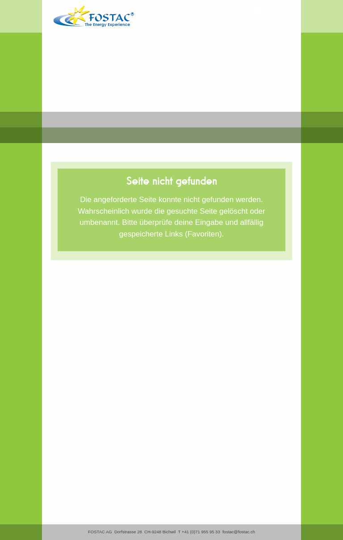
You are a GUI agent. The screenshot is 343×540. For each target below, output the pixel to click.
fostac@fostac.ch (238, 531)
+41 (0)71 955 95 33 (201, 531)
